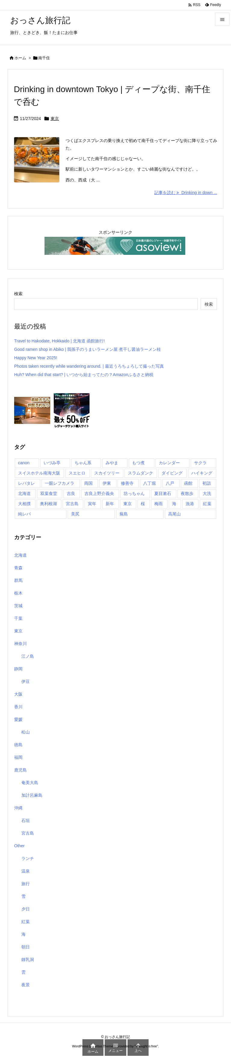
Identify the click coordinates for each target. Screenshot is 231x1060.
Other (19, 845)
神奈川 (20, 643)
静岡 (18, 668)
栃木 (18, 593)
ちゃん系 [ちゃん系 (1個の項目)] (83, 462)
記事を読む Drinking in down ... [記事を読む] (185, 192)
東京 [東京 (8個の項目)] (127, 503)
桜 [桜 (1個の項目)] (143, 503)
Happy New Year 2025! (35, 357)
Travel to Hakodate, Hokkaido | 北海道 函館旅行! (59, 340)
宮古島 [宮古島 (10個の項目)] (72, 503)
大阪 (18, 694)
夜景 (25, 984)
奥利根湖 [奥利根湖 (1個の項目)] (48, 503)
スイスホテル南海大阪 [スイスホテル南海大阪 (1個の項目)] (39, 473)
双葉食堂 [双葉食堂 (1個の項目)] (48, 493)
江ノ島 (27, 656)
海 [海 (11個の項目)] (174, 503)
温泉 (25, 871)
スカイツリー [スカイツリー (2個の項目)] (106, 473)
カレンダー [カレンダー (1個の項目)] (169, 462)
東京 (55, 118)
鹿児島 (20, 770)
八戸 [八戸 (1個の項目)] (170, 483)
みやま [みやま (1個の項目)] (112, 462)
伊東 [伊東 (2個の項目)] (107, 483)
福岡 (18, 757)
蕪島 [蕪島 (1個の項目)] (123, 513)
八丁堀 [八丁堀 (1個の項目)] (149, 483)
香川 (18, 706)
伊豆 (25, 681)
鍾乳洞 (27, 959)
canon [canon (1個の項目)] (23, 462)
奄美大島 (29, 782)
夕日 (25, 909)
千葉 (18, 618)
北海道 (20, 555)
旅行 (25, 883)
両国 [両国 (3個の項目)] (88, 483)
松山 (25, 732)
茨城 (18, 605)
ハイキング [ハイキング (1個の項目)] (201, 473)
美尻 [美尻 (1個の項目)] (75, 513)
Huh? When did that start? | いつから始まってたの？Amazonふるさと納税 (83, 374)
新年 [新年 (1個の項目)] (110, 503)
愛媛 (18, 719)
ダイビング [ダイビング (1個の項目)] (172, 473)
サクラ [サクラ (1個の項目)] (200, 462)
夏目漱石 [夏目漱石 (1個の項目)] (162, 493)
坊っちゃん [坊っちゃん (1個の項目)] (134, 493)
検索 (18, 293)
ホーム (20, 58)
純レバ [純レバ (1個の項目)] (24, 513)
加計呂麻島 (31, 795)
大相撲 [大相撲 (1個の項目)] (24, 503)
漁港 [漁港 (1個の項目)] (190, 503)
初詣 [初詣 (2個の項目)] (206, 483)
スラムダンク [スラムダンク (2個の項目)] (140, 473)
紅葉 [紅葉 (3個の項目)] (207, 503)
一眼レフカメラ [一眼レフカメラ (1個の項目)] (59, 483)
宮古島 (27, 833)
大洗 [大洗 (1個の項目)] (207, 493)
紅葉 (25, 921)
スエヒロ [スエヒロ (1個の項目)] (77, 473)
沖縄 (18, 807)
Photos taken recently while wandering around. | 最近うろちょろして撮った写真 (89, 366)
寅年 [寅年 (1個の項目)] (92, 503)
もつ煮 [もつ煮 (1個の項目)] (138, 462)
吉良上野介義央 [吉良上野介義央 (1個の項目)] (99, 493)
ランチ (27, 858)
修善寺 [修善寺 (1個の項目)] (127, 483)
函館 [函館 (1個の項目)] (188, 483)
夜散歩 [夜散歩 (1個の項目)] (187, 493)
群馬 (18, 580)
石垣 (25, 820)
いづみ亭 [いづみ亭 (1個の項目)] (52, 462)
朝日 (25, 946)
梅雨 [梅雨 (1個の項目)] (158, 503)
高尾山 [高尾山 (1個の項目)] (174, 513)
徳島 (18, 744)
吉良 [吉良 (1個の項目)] (71, 493)
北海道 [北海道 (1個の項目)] (24, 493)
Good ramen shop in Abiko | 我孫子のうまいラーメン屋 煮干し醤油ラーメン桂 (87, 349)
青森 (18, 567)
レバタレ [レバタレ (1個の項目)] (26, 483)
